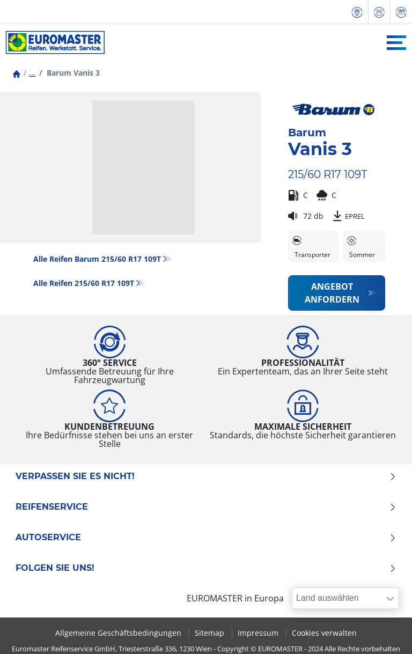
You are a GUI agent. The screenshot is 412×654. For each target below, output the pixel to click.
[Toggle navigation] (396, 43)
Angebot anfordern (332, 293)
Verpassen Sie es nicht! (206, 476)
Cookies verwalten (324, 633)
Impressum (259, 633)
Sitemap (210, 633)
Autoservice (206, 537)
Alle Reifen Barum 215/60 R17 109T (97, 259)
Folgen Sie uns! (206, 568)
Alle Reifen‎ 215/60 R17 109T (83, 283)
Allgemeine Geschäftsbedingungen (119, 633)
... (32, 73)
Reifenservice (206, 507)
